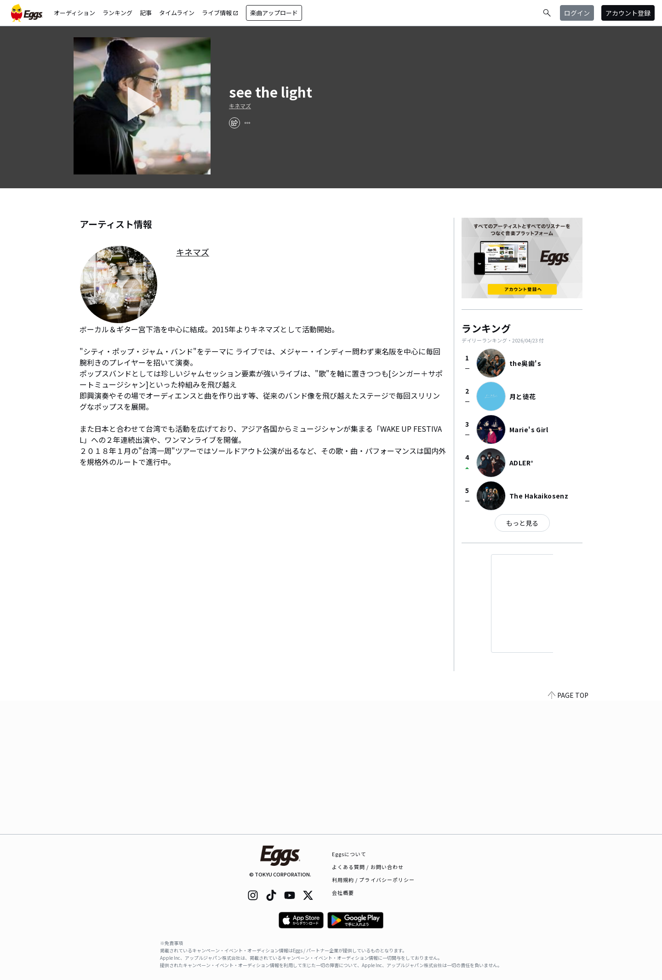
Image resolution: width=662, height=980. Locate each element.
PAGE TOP (568, 828)
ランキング (117, 12)
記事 (146, 12)
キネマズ (240, 106)
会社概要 (343, 892)
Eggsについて (349, 854)
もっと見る (522, 523)
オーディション (74, 12)
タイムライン (176, 12)
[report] (247, 122)
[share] (234, 122)
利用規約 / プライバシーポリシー (373, 879)
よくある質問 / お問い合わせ (368, 866)
